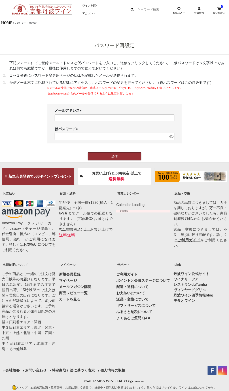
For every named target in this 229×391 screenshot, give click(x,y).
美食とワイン (184, 301)
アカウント (89, 13)
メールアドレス (69, 110)
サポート (123, 265)
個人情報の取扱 (112, 370)
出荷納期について (15, 265)
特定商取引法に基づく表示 (73, 370)
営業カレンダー (128, 193)
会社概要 (12, 370)
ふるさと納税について (134, 312)
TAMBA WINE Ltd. (107, 381)
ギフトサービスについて (136, 305)
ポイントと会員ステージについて (143, 280)
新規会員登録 (70, 274)
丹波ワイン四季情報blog (193, 295)
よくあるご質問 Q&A (133, 318)
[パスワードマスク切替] (171, 136)
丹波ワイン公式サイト (191, 274)
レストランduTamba (190, 284)
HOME (7, 23)
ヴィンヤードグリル (190, 290)
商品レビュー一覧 (73, 293)
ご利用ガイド (188, 240)
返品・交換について (132, 299)
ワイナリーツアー (188, 279)
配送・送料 (68, 193)
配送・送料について (132, 287)
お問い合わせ (36, 370)
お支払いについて (37, 244)
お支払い (9, 193)
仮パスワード (67, 129)
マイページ (68, 265)
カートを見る (70, 299)
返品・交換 (182, 193)
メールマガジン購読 (75, 287)
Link (177, 265)
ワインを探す (90, 5)
